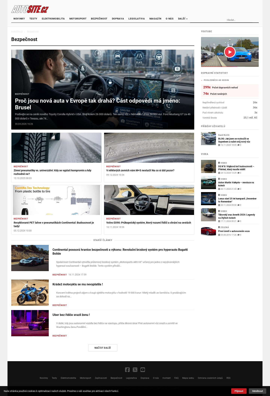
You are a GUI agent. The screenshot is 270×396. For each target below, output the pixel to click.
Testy (33, 18)
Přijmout (239, 391)
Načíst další (102, 347)
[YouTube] (142, 370)
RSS (228, 378)
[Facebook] (127, 370)
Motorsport (78, 18)
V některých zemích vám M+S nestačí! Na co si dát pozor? (140, 170)
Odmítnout (257, 391)
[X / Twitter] (135, 370)
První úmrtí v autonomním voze (234, 231)
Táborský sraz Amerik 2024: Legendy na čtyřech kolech (236, 216)
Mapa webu (188, 378)
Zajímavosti (101, 378)
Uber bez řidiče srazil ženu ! (71, 315)
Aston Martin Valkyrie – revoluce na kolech (236, 184)
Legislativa (136, 18)
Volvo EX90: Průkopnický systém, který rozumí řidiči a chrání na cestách (148, 222)
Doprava (118, 18)
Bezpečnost (99, 18)
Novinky (19, 18)
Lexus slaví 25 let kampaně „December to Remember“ (237, 200)
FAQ (176, 378)
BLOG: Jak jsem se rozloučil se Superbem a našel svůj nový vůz (234, 140)
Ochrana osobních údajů (210, 378)
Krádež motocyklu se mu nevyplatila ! (77, 284)
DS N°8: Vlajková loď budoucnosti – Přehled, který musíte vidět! (236, 168)
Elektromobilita (53, 18)
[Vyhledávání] (246, 20)
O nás (169, 18)
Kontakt (167, 378)
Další (183, 18)
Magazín (155, 18)
